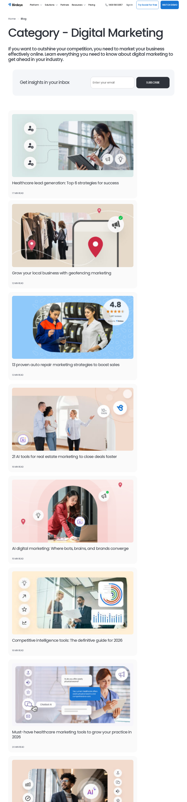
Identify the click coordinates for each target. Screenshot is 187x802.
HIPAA (74, 795)
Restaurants (143, 672)
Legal (139, 639)
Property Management (149, 644)
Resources (79, 5)
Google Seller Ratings (20, 634)
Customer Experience (63, 661)
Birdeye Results (59, 749)
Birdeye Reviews (17, 749)
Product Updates (60, 738)
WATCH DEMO (169, 4)
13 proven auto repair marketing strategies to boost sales (42, 234)
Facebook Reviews (18, 672)
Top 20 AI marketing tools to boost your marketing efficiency (136, 380)
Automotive (143, 612)
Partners (65, 5)
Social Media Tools (104, 760)
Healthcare (142, 628)
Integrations (58, 688)
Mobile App (100, 754)
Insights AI (99, 617)
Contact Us (14, 754)
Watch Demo (34, 552)
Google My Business (19, 661)
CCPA (84, 795)
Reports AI (99, 628)
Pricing (91, 5)
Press (11, 738)
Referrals (13, 628)
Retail (139, 661)
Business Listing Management (111, 650)
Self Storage (143, 650)
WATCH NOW (159, 580)
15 (105, 480)
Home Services (144, 634)
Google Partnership (19, 694)
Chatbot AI (57, 617)
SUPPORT (170, 781)
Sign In (129, 5)
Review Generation (61, 656)
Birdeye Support (102, 743)
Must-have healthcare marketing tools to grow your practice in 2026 (49, 380)
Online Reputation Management (26, 656)
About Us (13, 722)
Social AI (55, 623)
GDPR (64, 795)
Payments (57, 634)
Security (54, 795)
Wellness (141, 666)
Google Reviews (102, 656)
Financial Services (146, 623)
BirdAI (11, 688)
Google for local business (22, 650)
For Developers (102, 738)
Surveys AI (99, 612)
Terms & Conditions (17, 795)
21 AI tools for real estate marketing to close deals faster (135, 234)
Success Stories (60, 743)
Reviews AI (14, 617)
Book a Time (58, 727)
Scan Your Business (104, 727)
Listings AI (13, 612)
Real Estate (142, 655)
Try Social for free (147, 4)
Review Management (63, 650)
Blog (23, 19)
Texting (55, 628)
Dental (140, 617)
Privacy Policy (38, 795)
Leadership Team (60, 722)
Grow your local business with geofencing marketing (127, 161)
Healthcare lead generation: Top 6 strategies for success (44, 161)
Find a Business (102, 732)
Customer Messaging (20, 666)
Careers (12, 743)
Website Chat (101, 661)
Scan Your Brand (103, 722)
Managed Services (146, 722)
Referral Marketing (61, 666)
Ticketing (99, 634)
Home (12, 19)
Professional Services (148, 727)
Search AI (13, 623)
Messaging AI (58, 612)
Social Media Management (108, 666)
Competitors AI (102, 623)
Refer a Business (103, 749)
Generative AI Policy (101, 795)
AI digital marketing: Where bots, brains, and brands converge (49, 307)
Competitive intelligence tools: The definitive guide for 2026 (132, 307)
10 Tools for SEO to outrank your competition (41, 452)
